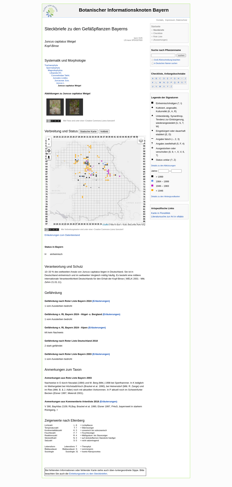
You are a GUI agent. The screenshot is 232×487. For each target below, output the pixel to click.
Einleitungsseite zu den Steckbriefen (88, 473)
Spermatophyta (53, 68)
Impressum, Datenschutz (176, 20)
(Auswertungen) (160, 40)
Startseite (155, 26)
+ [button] (49, 139)
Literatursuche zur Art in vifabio (167, 216)
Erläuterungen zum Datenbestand (62, 235)
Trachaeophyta (51, 65)
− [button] (49, 144)
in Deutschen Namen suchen (164, 63)
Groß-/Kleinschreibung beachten (166, 60)
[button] (48, 150)
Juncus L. (60, 83)
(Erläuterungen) (101, 301)
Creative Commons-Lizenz (96, 121)
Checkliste (158, 33)
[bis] (176, 171)
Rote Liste (157, 36)
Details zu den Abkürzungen (163, 165)
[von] (163, 171)
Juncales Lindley (60, 78)
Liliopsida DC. (56, 73)
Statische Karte (88, 131)
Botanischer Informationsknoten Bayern (124, 11)
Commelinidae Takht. (60, 75)
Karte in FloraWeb (160, 213)
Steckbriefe (158, 30)
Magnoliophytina (55, 70)
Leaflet (105, 225)
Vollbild (104, 131)
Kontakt (159, 20)
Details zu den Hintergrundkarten (165, 196)
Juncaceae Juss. (62, 80)
